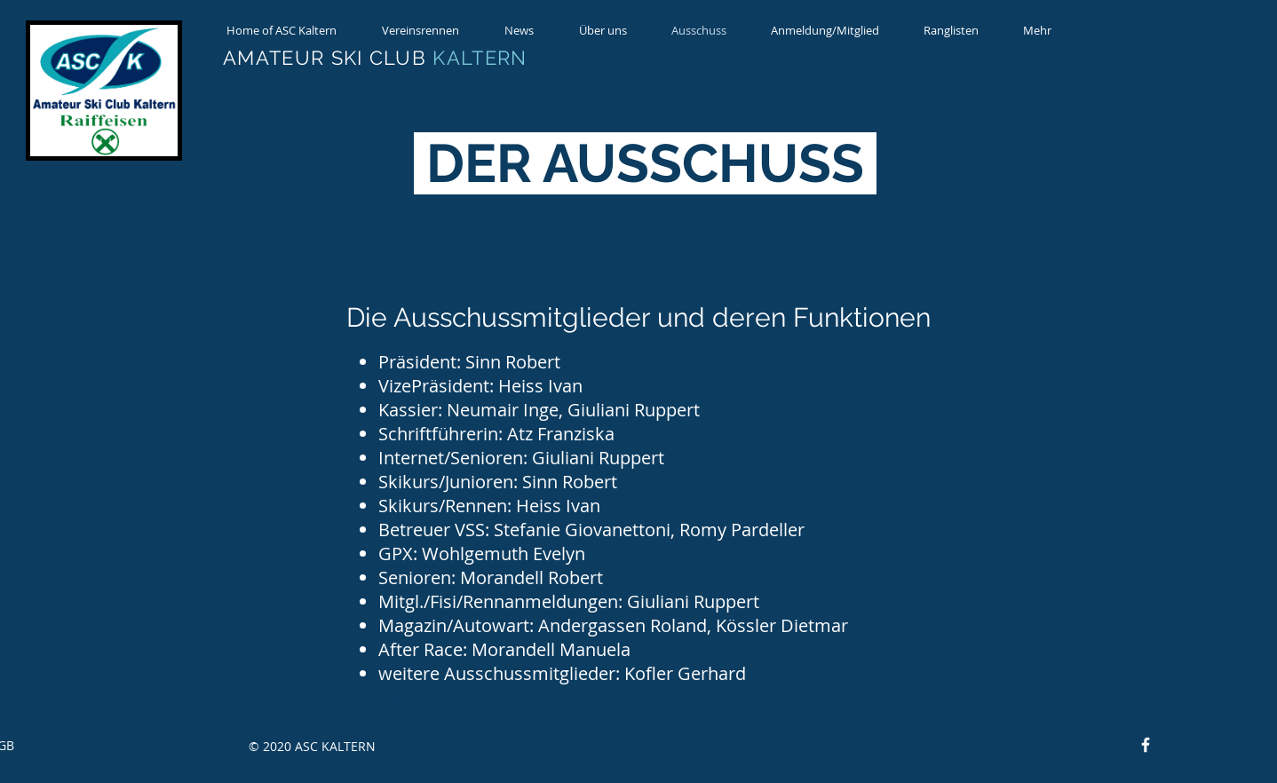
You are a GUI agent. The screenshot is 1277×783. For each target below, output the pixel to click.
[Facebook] (1145, 745)
